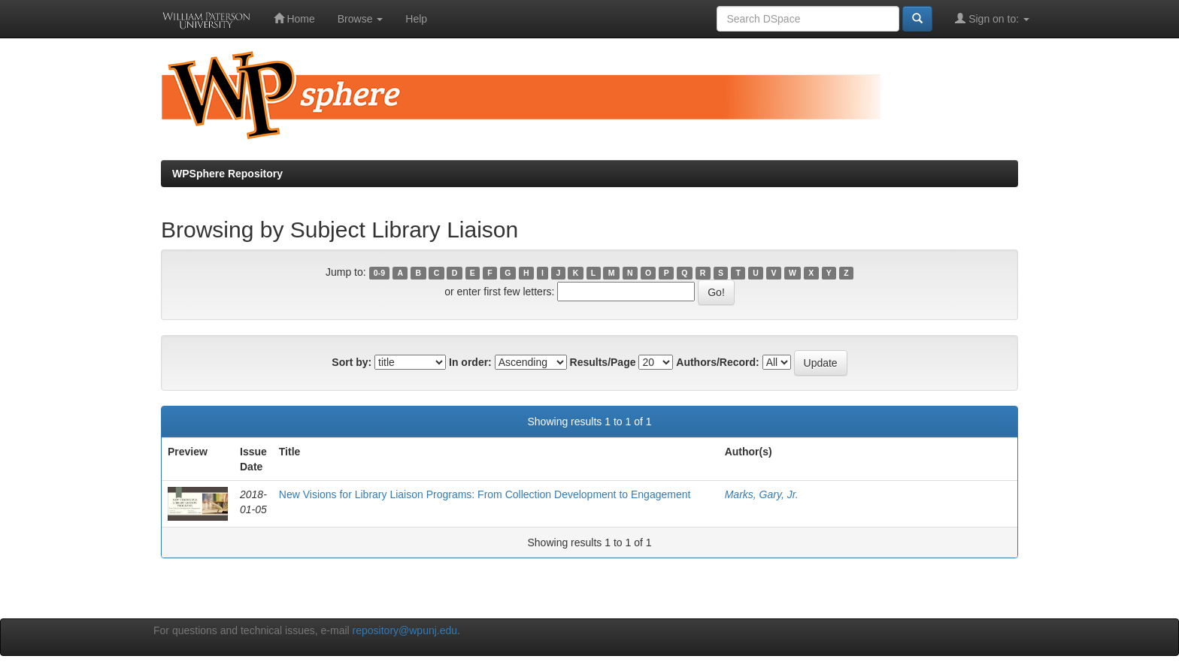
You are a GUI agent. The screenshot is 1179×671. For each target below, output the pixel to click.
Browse (360, 19)
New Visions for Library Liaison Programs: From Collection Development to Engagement (485, 494)
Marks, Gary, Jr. (762, 494)
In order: (470, 362)
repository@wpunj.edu (405, 630)
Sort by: (351, 362)
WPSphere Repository (227, 174)
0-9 (379, 272)
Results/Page (603, 362)
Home (294, 18)
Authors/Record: (717, 362)
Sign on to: (992, 18)
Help (416, 19)
